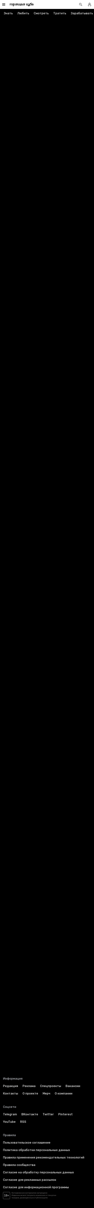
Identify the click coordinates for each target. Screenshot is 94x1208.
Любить (23, 13)
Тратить (59, 13)
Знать (8, 13)
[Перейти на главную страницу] (22, 4)
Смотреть (41, 13)
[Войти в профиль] (89, 4)
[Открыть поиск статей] (80, 4)
